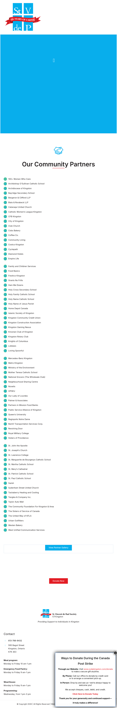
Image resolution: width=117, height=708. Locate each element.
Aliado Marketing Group (90, 704)
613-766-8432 (15, 640)
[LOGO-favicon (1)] (23, 3)
